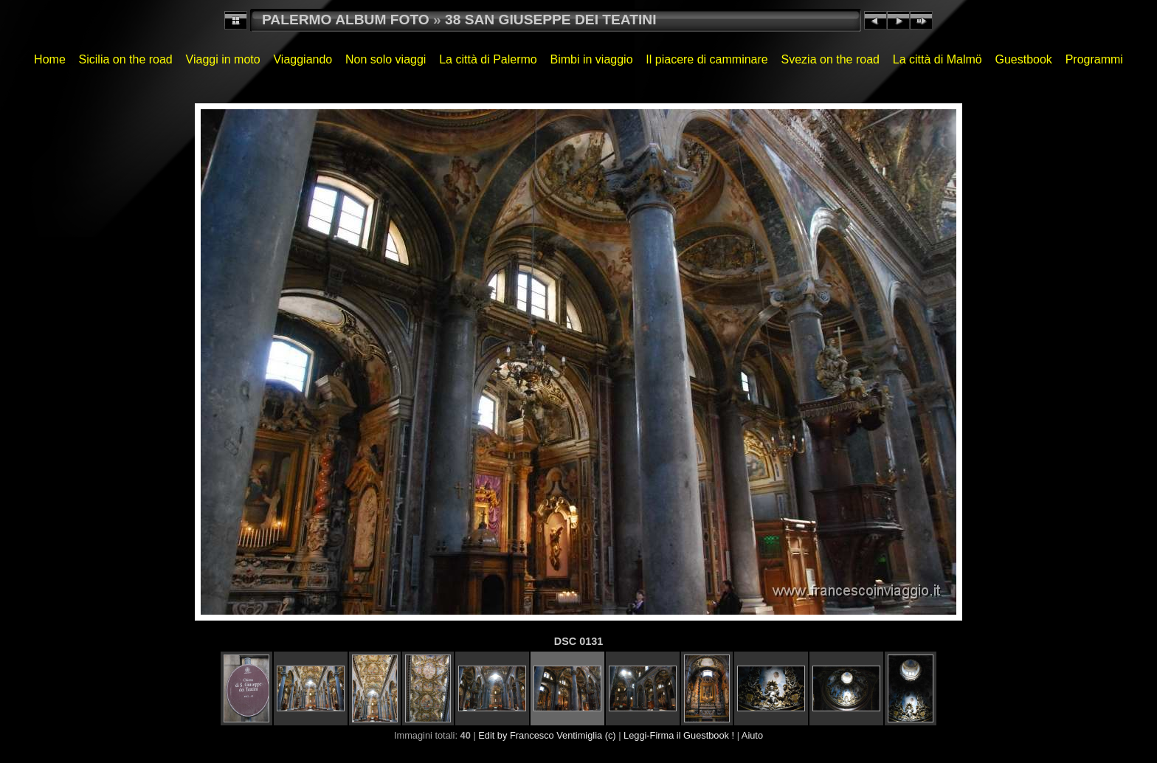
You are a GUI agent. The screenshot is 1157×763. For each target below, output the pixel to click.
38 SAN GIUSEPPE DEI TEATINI (550, 19)
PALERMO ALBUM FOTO (345, 19)
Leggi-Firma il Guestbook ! (679, 735)
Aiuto (752, 735)
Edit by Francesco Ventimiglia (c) (546, 735)
